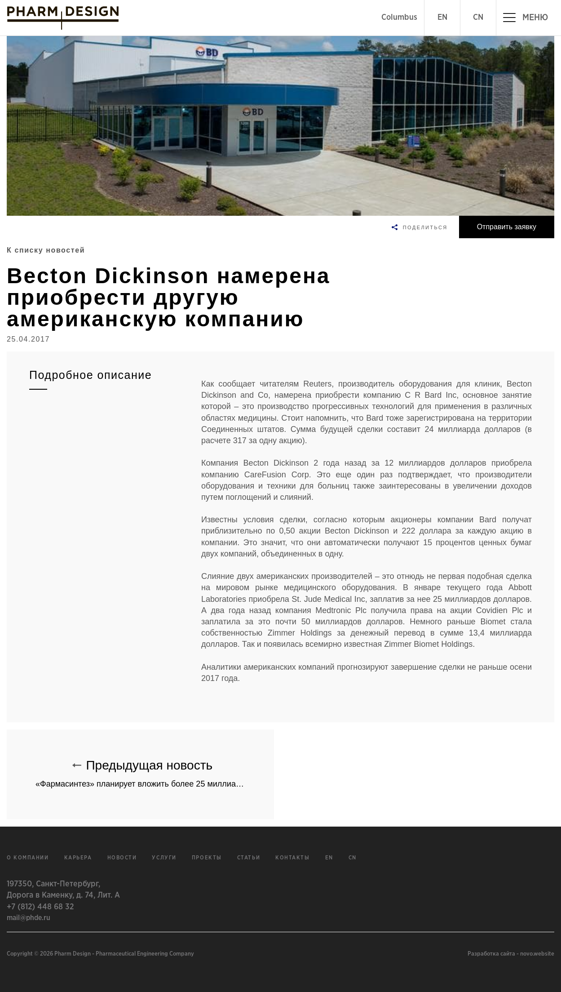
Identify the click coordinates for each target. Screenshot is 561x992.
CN (478, 17)
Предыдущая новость (154, 769)
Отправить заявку (506, 227)
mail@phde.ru (28, 918)
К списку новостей (46, 250)
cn (353, 857)
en (329, 857)
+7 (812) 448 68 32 (40, 907)
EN (442, 17)
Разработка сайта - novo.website (511, 954)
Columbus (399, 17)
